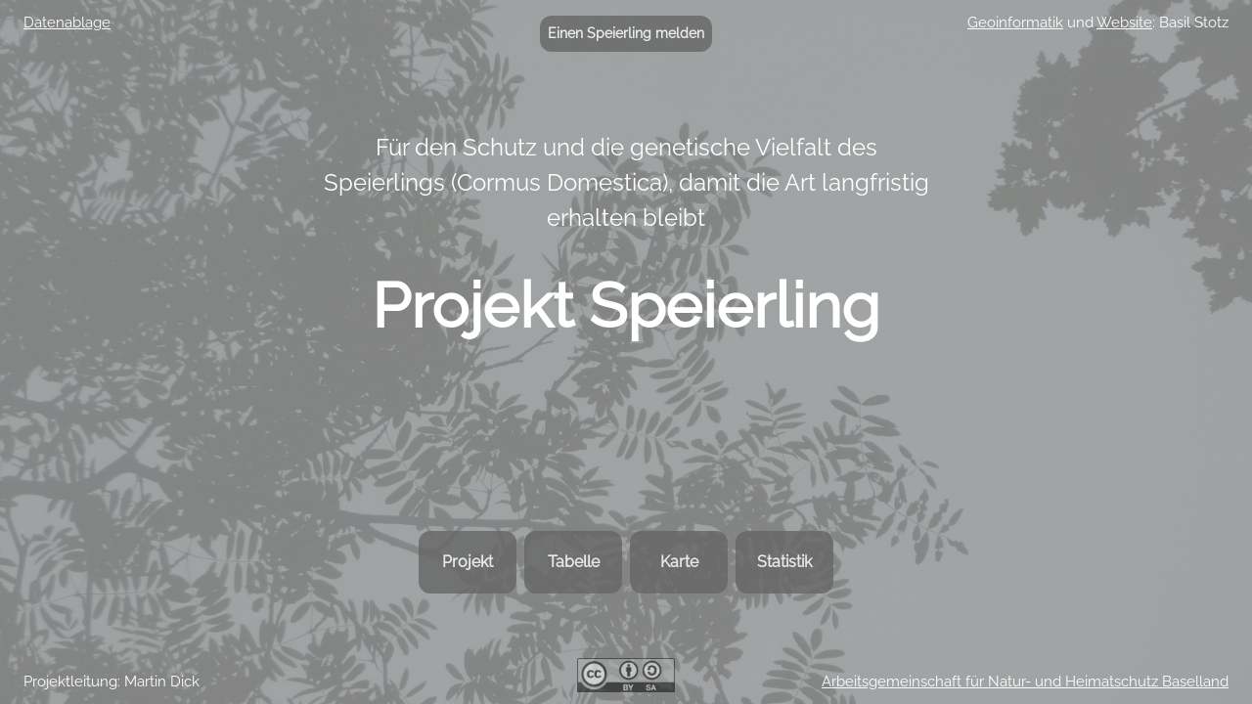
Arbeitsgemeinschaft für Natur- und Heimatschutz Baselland (1025, 681)
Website (1124, 22)
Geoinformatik (1015, 22)
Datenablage (67, 22)
